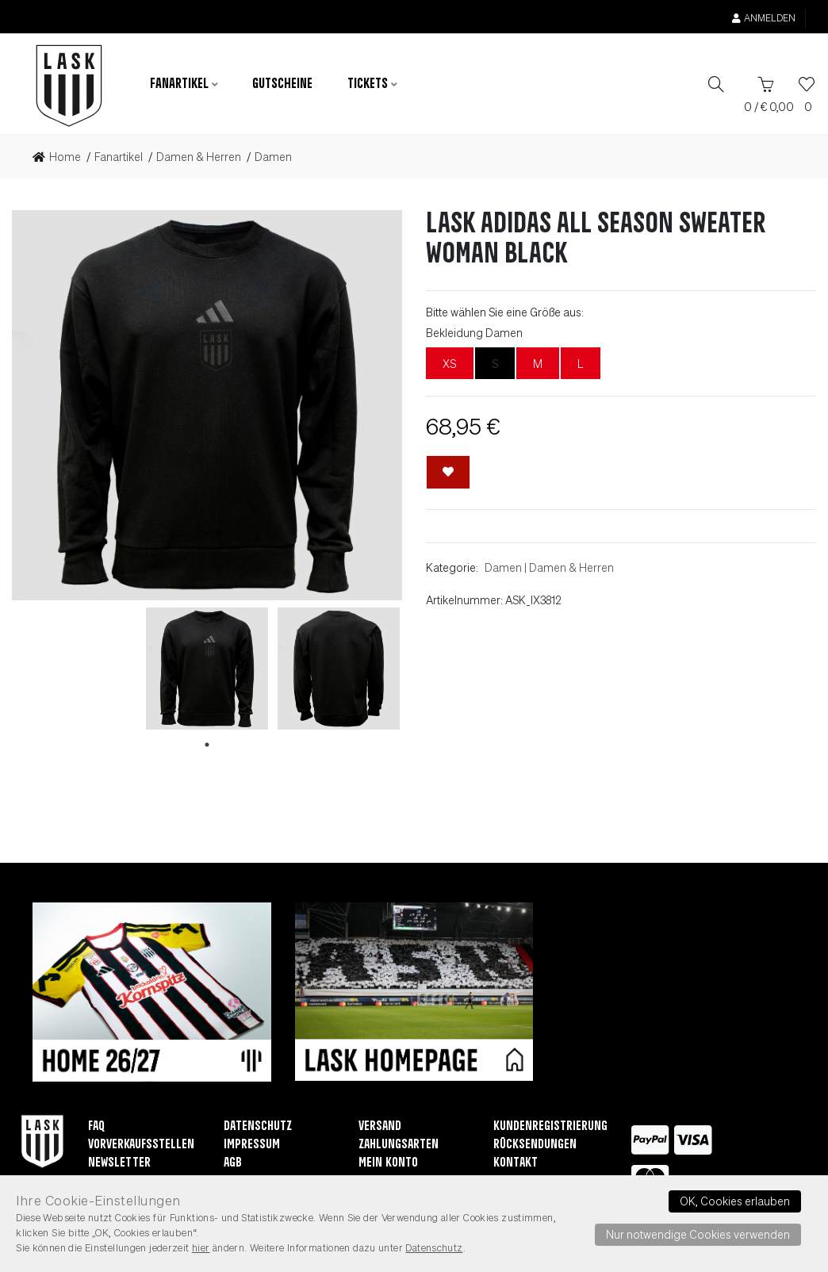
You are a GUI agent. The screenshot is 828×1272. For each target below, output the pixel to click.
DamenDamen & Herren (549, 568)
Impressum (252, 1146)
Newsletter (119, 1164)
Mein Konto (388, 1164)
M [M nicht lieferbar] (537, 365)
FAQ (96, 1128)
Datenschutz (258, 1128)
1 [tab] (207, 746)
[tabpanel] (207, 670)
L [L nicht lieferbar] (580, 365)
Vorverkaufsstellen (141, 1146)
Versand (379, 1128)
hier (201, 1247)
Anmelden (763, 18)
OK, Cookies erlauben (735, 1200)
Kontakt (515, 1164)
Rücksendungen (535, 1146)
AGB (233, 1164)
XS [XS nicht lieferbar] (450, 365)
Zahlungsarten (398, 1146)
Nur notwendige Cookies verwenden (698, 1234)
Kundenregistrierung (550, 1128)
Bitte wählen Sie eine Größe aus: (505, 313)
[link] (61, 158)
